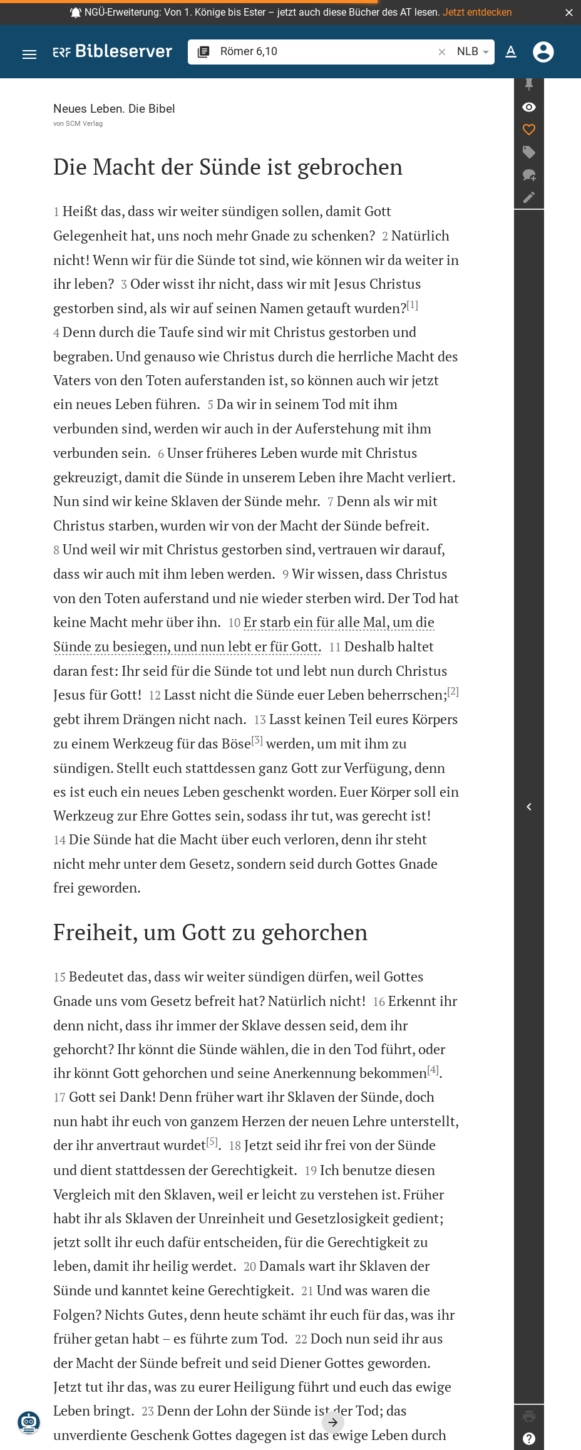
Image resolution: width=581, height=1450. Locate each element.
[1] (206, 304)
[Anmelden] (543, 52)
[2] (396, 643)
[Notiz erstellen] (566, 202)
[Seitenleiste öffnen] (566, 809)
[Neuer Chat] (566, 179)
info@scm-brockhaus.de (262, 1431)
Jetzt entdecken (477, 12)
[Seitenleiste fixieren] (566, 89)
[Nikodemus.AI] (29, 1422)
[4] (213, 998)
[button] (569, 12)
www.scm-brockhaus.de (109, 1431)
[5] (362, 1046)
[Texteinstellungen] (510, 52)
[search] (327, 51)
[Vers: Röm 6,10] (566, 112)
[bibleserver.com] (112, 52)
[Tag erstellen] (566, 157)
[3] (197, 692)
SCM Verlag (84, 123)
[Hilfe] (566, 1438)
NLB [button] (475, 52)
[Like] (566, 134)
